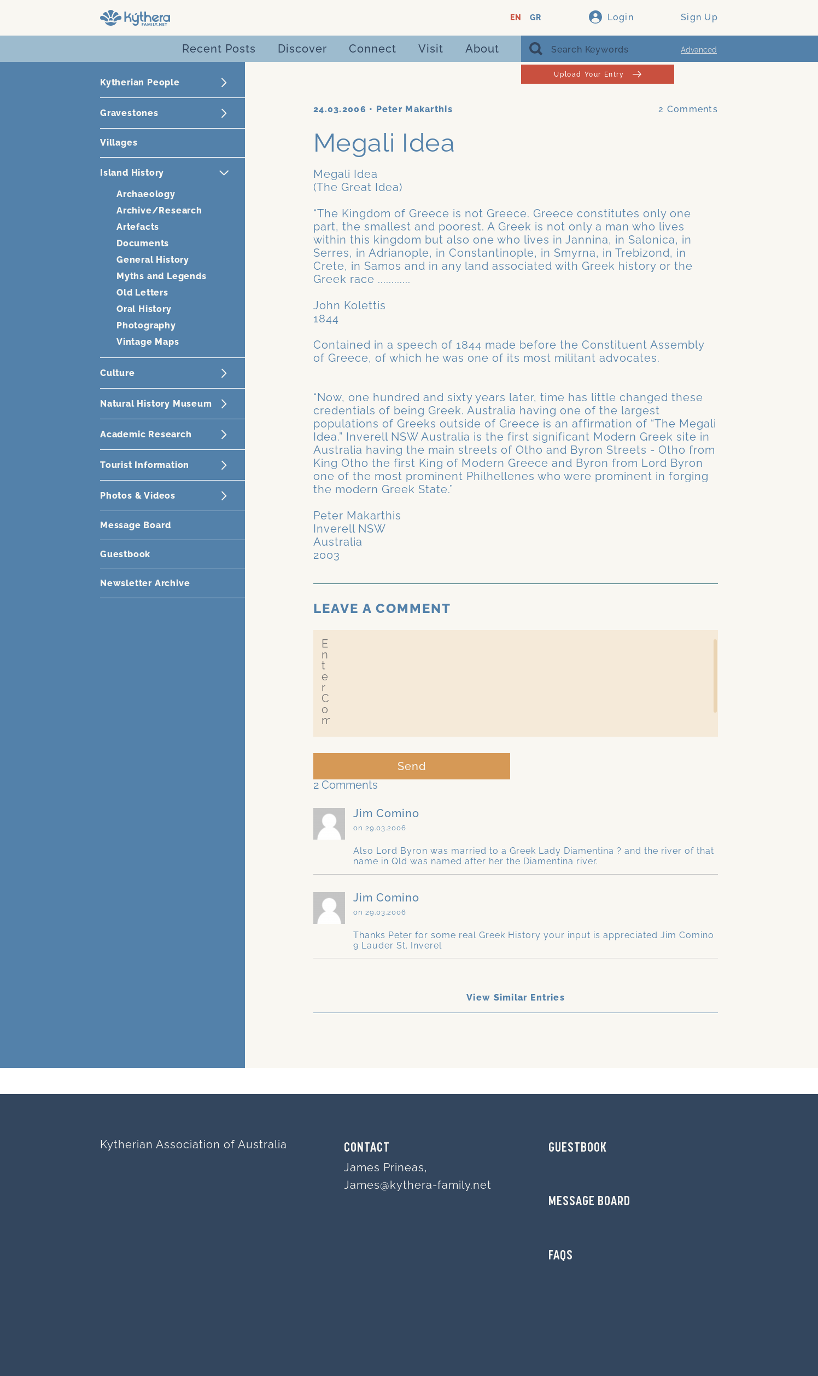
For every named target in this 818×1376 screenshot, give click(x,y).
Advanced (699, 49)
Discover (302, 48)
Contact (367, 1148)
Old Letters (142, 292)
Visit (430, 48)
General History (152, 260)
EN (516, 18)
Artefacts (137, 227)
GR (535, 18)
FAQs (560, 1256)
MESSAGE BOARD (589, 1202)
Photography (146, 325)
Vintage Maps (147, 342)
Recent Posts (219, 48)
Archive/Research (159, 210)
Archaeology (146, 194)
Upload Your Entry (597, 74)
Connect (372, 48)
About (482, 48)
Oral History (144, 309)
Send (412, 766)
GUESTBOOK (577, 1148)
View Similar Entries (515, 997)
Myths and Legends (161, 276)
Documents (142, 243)
